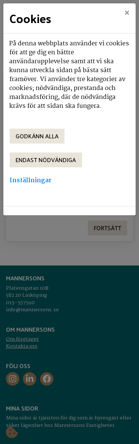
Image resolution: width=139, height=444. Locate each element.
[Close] (127, 13)
